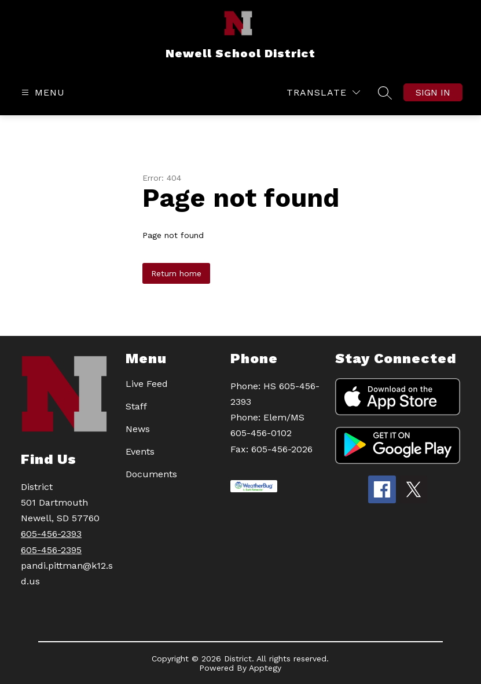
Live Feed (147, 383)
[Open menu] (42, 92)
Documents (151, 474)
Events (140, 451)
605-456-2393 (51, 533)
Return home (176, 273)
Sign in (433, 92)
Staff (136, 406)
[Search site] (385, 93)
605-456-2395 (51, 549)
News (138, 428)
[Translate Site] (323, 92)
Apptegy (265, 667)
